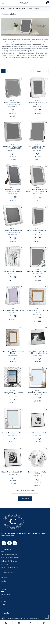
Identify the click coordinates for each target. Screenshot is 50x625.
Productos (10, 8)
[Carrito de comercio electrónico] (47, 3)
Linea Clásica (20, 8)
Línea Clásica (5, 594)
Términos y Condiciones (10, 554)
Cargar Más (25, 499)
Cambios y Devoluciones (10, 558)
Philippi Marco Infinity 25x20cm (12, 472)
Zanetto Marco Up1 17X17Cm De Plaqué (37, 311)
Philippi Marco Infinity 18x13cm (37, 433)
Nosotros (4, 564)
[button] (21, 79)
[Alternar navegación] (2, 3)
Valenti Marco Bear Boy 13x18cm (37, 271)
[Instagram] (4, 543)
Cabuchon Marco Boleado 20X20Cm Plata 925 (13, 231)
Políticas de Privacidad (9, 561)
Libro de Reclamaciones (9, 568)
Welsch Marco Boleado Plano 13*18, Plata (37, 231)
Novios (3, 601)
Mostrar (38, 71)
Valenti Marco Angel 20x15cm (12, 433)
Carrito (3, 581)
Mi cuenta (4, 578)
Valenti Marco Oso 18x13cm (37, 392)
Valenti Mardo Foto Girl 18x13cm (13, 310)
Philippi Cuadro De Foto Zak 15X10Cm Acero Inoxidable (37, 352)
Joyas (3, 604)
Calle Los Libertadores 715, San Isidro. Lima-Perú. (24, 618)
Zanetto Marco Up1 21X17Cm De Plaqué (13, 352)
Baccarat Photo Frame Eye (13, 271)
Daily (3, 598)
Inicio (3, 8)
